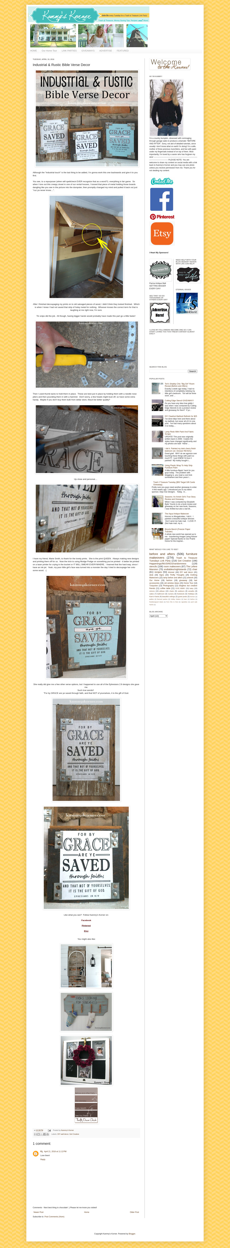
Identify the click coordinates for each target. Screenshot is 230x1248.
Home (86, 1212)
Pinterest (86, 925)
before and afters (162, 554)
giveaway (183, 580)
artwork (190, 578)
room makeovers (172, 566)
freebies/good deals (156, 602)
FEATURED (123, 50)
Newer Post (38, 1212)
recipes (158, 572)
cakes (151, 594)
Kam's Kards (154, 596)
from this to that (172, 602)
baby (191, 588)
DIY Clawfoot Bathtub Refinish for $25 (181, 416)
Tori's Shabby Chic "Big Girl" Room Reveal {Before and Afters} (180, 385)
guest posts (182, 596)
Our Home (154, 580)
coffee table (165, 588)
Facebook (86, 920)
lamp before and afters (173, 578)
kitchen (192, 596)
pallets (151, 599)
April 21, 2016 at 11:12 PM (55, 1151)
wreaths (191, 591)
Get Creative (74, 1134)
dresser (171, 572)
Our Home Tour (49, 50)
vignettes (184, 602)
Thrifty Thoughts (177, 575)
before (192, 599)
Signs (161, 575)
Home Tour (188, 583)
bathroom (161, 594)
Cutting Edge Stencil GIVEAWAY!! (179, 400)
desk (151, 575)
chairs (171, 591)
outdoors (181, 591)
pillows (162, 591)
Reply (42, 1159)
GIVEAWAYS (88, 50)
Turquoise (153, 586)
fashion (169, 580)
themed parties (162, 599)
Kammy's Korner (67, 1130)
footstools (180, 594)
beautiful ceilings (168, 596)
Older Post (134, 1212)
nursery (171, 594)
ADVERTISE (105, 50)
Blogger (132, 1234)
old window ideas (171, 583)
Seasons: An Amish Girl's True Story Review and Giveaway (180, 498)
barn (185, 599)
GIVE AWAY (180, 588)
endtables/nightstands (175, 569)
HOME (33, 50)
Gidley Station (176, 599)
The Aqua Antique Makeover (177, 514)
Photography (168, 586)
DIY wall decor (63, 1134)
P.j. (41, 1151)
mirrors (152, 591)
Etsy (86, 931)
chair (194, 569)
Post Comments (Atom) (54, 1217)
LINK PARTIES (69, 50)
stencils (153, 566)
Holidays (191, 594)
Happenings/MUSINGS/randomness (167, 563)
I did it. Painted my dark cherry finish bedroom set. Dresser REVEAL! (180, 449)
